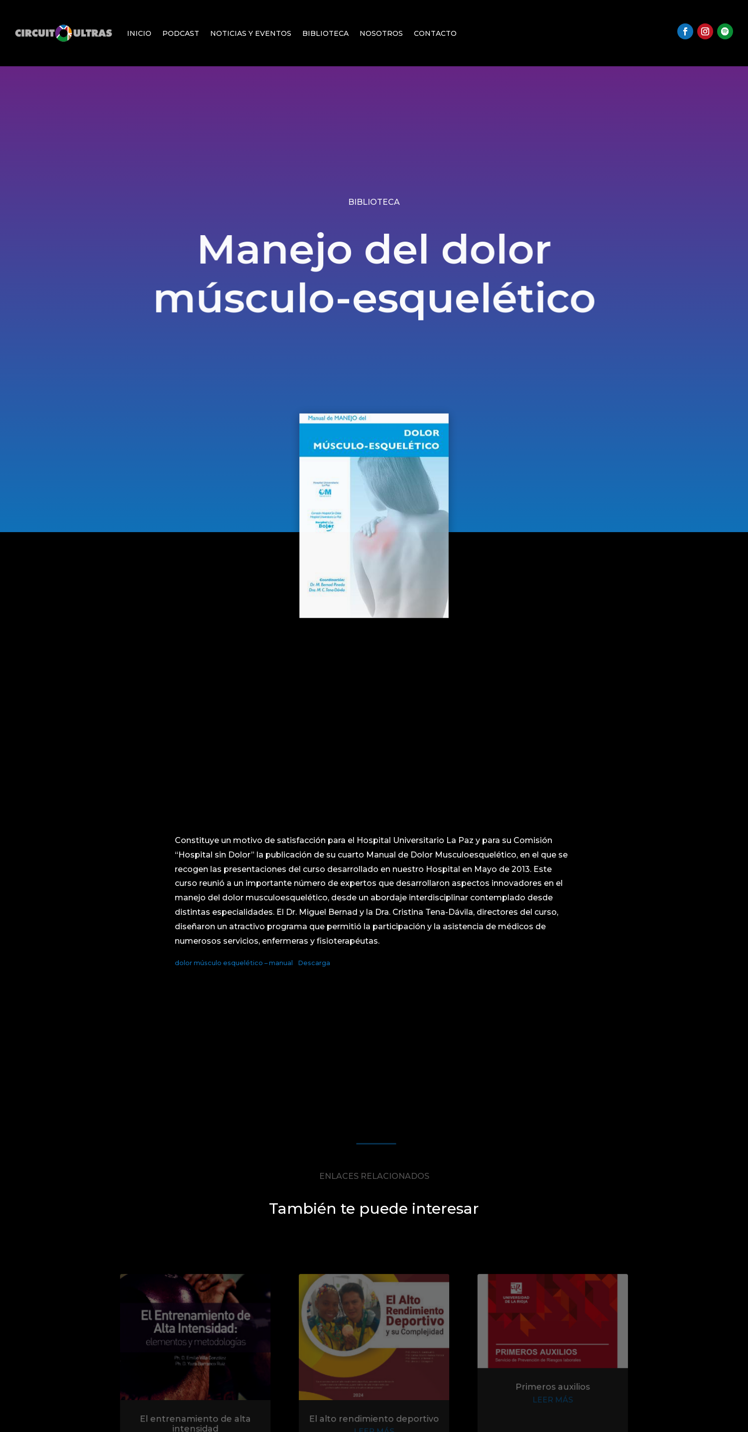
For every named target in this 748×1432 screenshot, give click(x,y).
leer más (546, 1402)
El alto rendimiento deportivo (373, 1421)
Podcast (180, 33)
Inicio (139, 33)
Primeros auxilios (546, 1390)
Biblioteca (325, 33)
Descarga (314, 963)
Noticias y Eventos (250, 33)
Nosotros (381, 33)
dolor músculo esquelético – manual (234, 963)
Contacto (435, 33)
